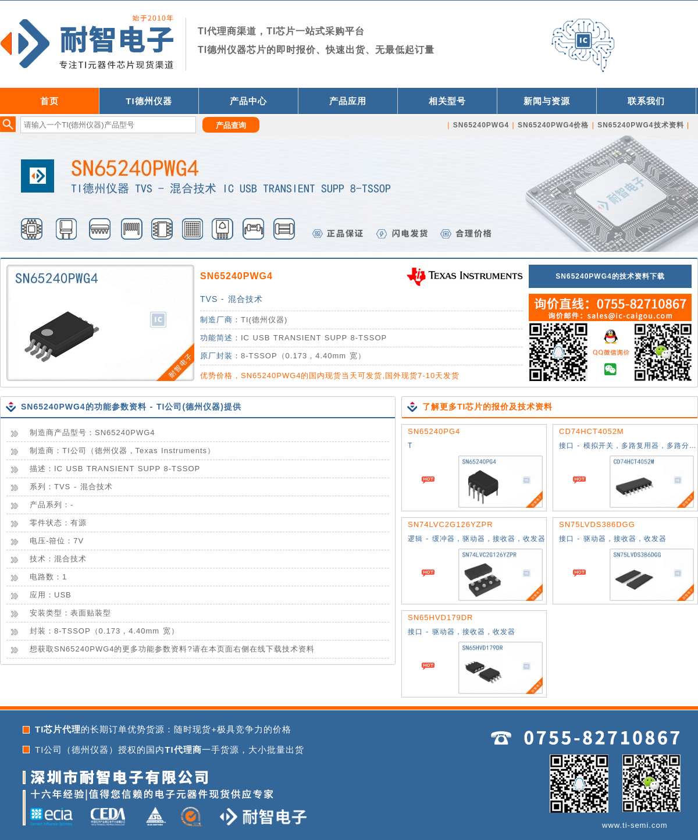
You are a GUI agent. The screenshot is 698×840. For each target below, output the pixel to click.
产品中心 (248, 101)
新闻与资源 (547, 101)
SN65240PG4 (434, 431)
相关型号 (447, 101)
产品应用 (347, 101)
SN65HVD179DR (440, 617)
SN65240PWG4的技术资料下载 (609, 276)
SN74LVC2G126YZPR (450, 524)
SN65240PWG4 (236, 276)
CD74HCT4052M (591, 431)
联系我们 (646, 101)
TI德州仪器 (149, 101)
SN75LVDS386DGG (597, 524)
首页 (49, 101)
